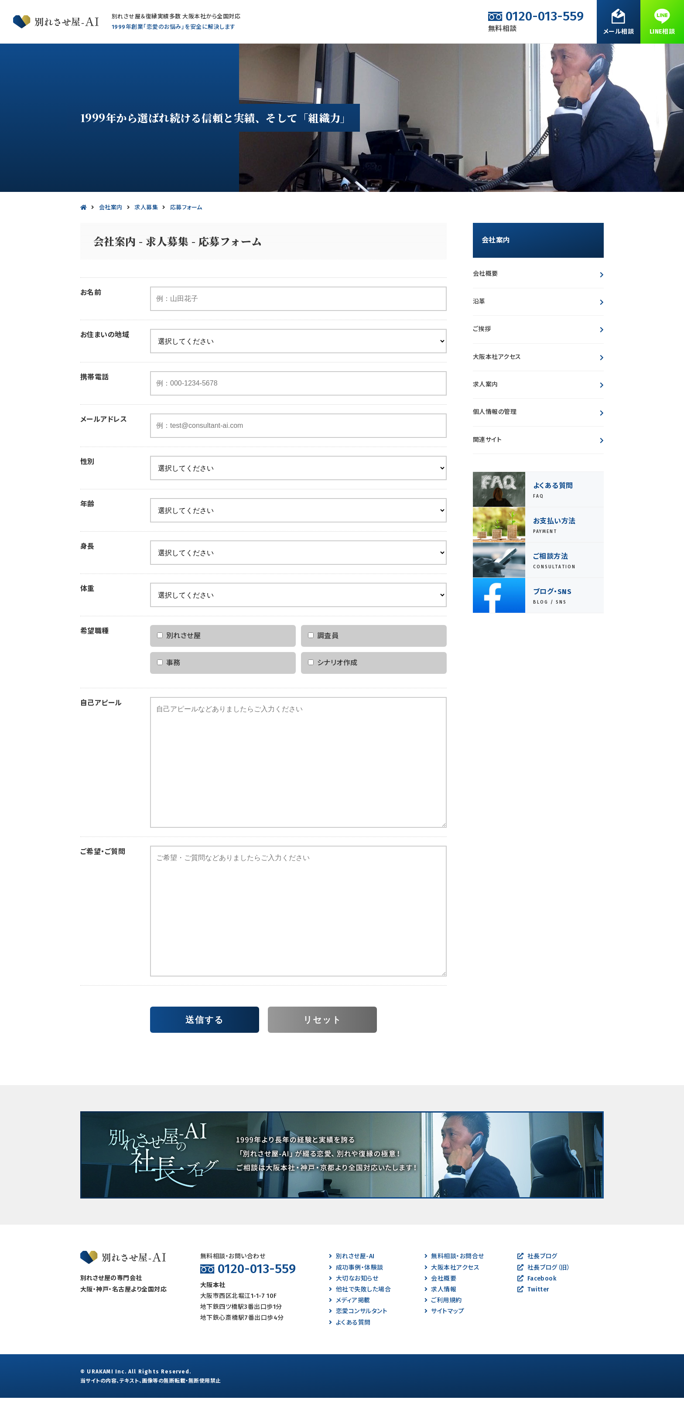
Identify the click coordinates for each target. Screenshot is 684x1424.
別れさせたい (47, 56)
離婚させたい (189, 56)
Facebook (536, 1304)
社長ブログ (537, 1282)
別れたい (118, 56)
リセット (322, 1046)
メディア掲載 (349, 1326)
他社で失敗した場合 (360, 1315)
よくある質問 (477, 56)
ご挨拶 (482, 355)
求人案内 (485, 410)
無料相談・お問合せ (628, 56)
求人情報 (440, 1315)
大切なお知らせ (353, 1304)
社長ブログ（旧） (543, 1294)
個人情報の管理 (494, 438)
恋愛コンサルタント (358, 1337)
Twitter (533, 1315)
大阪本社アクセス (497, 383)
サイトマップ (444, 1337)
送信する (204, 1046)
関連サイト (487, 466)
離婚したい (263, 56)
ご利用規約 (443, 1326)
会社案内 (548, 56)
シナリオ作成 (333, 689)
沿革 (479, 327)
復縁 (325, 56)
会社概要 (485, 300)
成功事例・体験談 (396, 56)
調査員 (323, 662)
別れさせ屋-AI (351, 1282)
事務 (169, 689)
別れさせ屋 (179, 662)
